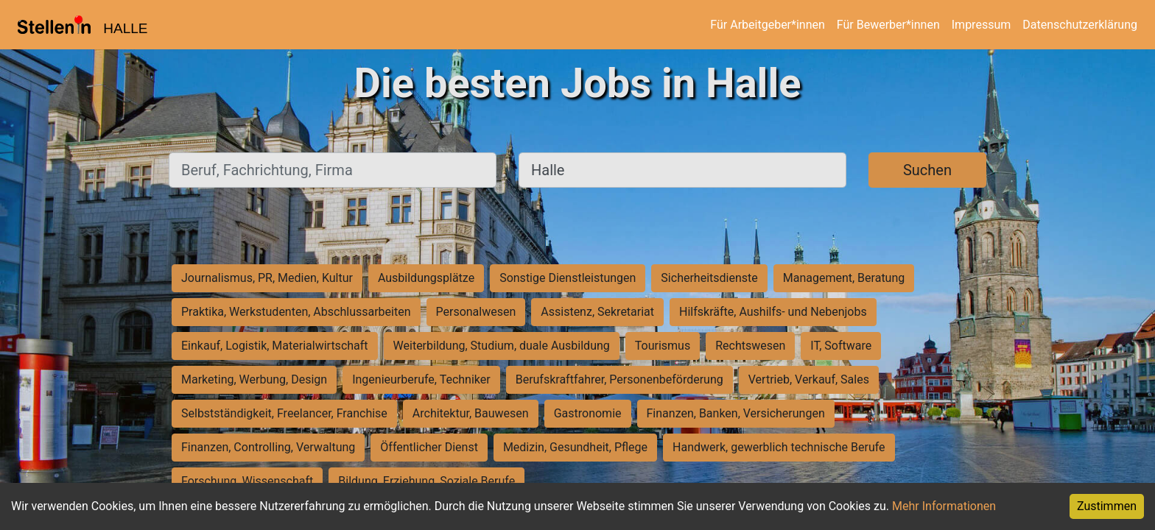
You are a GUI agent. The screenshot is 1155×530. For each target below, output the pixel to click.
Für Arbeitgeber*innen (767, 25)
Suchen (927, 170)
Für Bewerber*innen (888, 25)
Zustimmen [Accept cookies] (1107, 506)
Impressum (981, 25)
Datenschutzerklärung (1079, 25)
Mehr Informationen (944, 506)
